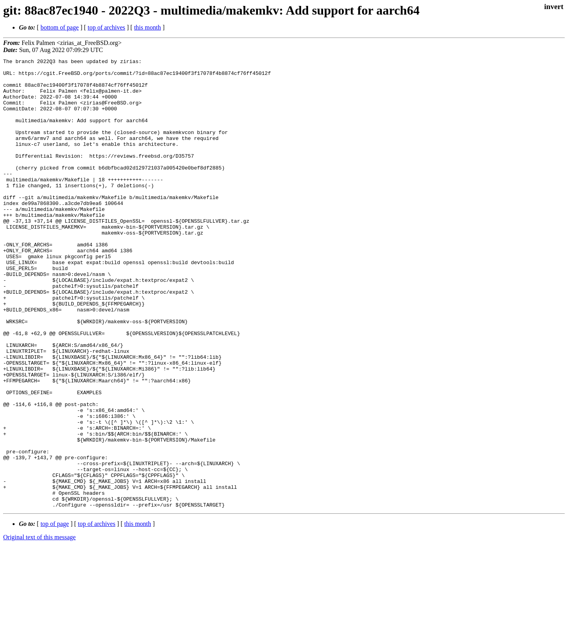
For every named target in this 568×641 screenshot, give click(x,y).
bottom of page (60, 27)
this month (147, 27)
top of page (55, 613)
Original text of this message (39, 627)
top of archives (106, 27)
